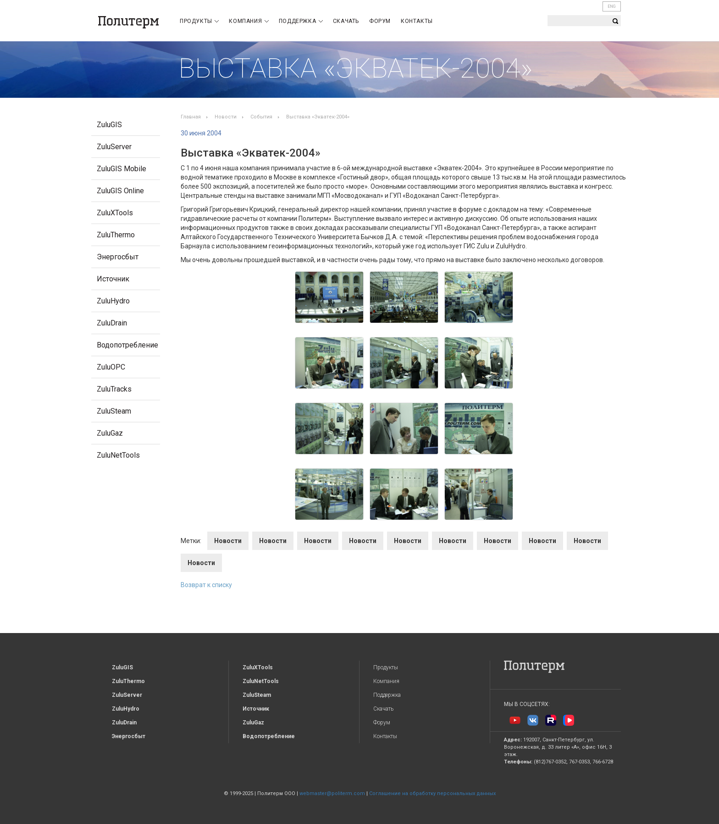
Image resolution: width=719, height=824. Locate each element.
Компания (248, 21)
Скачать (346, 21)
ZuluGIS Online (120, 190)
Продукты (199, 21)
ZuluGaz (110, 433)
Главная (191, 117)
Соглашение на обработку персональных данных (432, 793)
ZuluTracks (114, 389)
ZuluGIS (109, 124)
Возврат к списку (206, 585)
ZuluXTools (115, 212)
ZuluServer (114, 146)
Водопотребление (127, 345)
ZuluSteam (114, 411)
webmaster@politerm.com (332, 793)
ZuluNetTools (118, 455)
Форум (380, 21)
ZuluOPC (111, 367)
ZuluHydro (113, 301)
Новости (226, 117)
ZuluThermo (116, 234)
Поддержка (301, 21)
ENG (612, 6)
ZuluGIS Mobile (121, 168)
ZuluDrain (112, 323)
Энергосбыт (117, 256)
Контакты (417, 21)
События (261, 117)
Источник (113, 279)
